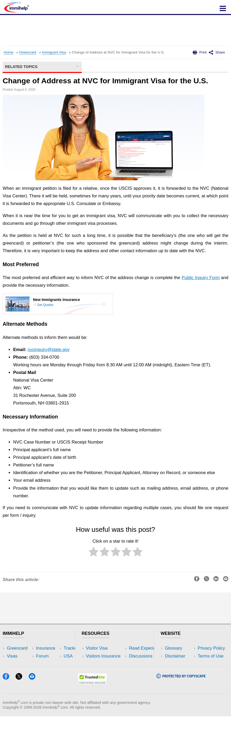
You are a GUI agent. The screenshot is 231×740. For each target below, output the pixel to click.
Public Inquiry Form (201, 277)
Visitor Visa (97, 648)
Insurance (16, 663)
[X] (21, 701)
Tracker (14, 679)
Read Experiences (104, 663)
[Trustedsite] (92, 707)
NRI (51, 663)
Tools (52, 671)
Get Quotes (45, 305)
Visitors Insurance (103, 656)
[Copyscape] (180, 700)
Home (8, 52)
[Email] (34, 701)
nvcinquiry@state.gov (48, 349)
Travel (53, 656)
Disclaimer (175, 656)
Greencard (27, 52)
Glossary (173, 648)
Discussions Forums (106, 671)
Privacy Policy (178, 663)
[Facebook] (8, 701)
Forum (13, 671)
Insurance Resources (106, 679)
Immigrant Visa (54, 52)
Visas (12, 656)
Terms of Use (178, 671)
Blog (51, 679)
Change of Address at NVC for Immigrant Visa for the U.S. (118, 52)
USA (51, 648)
